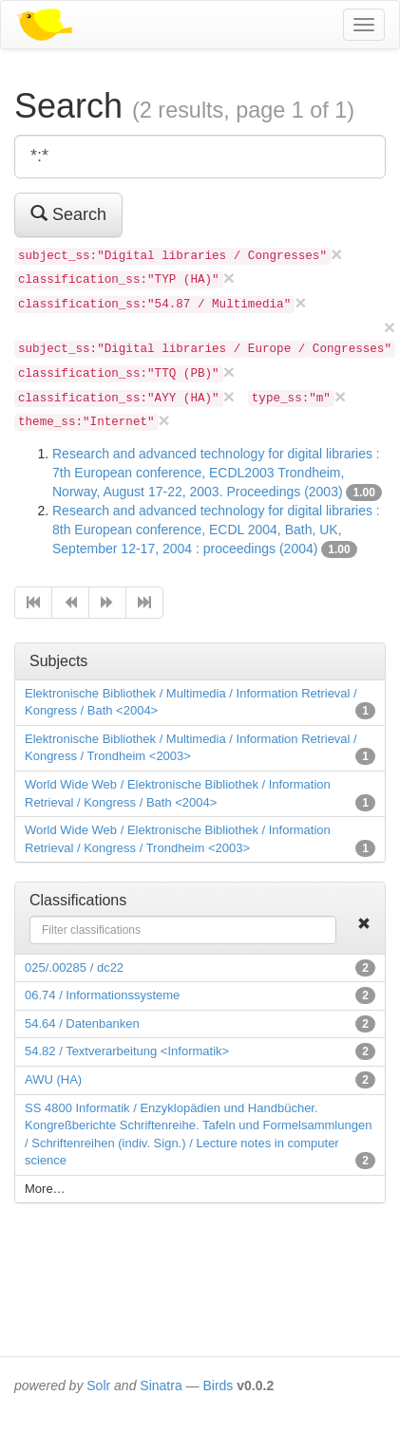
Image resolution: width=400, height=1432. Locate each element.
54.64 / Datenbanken (82, 1023)
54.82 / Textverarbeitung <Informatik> (127, 1051)
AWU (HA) (53, 1079)
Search (68, 214)
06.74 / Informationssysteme (102, 995)
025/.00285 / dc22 (74, 967)
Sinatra (160, 1385)
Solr (98, 1385)
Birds (217, 1385)
